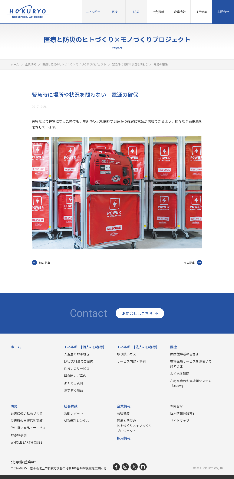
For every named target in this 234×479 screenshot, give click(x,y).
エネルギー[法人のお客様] (137, 346)
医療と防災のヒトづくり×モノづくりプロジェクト (134, 425)
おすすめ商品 (73, 390)
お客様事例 (19, 435)
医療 (115, 11)
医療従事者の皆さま (184, 354)
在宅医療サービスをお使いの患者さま (191, 364)
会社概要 (123, 413)
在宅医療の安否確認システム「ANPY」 (191, 383)
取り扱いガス (126, 354)
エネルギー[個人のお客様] (84, 346)
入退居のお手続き (76, 354)
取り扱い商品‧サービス (28, 427)
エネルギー (92, 11)
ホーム (16, 346)
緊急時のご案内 (75, 375)
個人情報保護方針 (183, 413)
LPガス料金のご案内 (78, 361)
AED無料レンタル (76, 420)
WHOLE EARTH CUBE (26, 442)
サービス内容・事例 (131, 361)
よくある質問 (73, 383)
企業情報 (180, 11)
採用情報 (201, 11)
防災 (136, 11)
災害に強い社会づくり (27, 413)
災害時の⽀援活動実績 (27, 420)
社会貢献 (158, 11)
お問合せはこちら (140, 313)
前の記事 (41, 262)
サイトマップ (179, 420)
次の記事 (193, 262)
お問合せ (223, 11)
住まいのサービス (76, 368)
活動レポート (73, 413)
